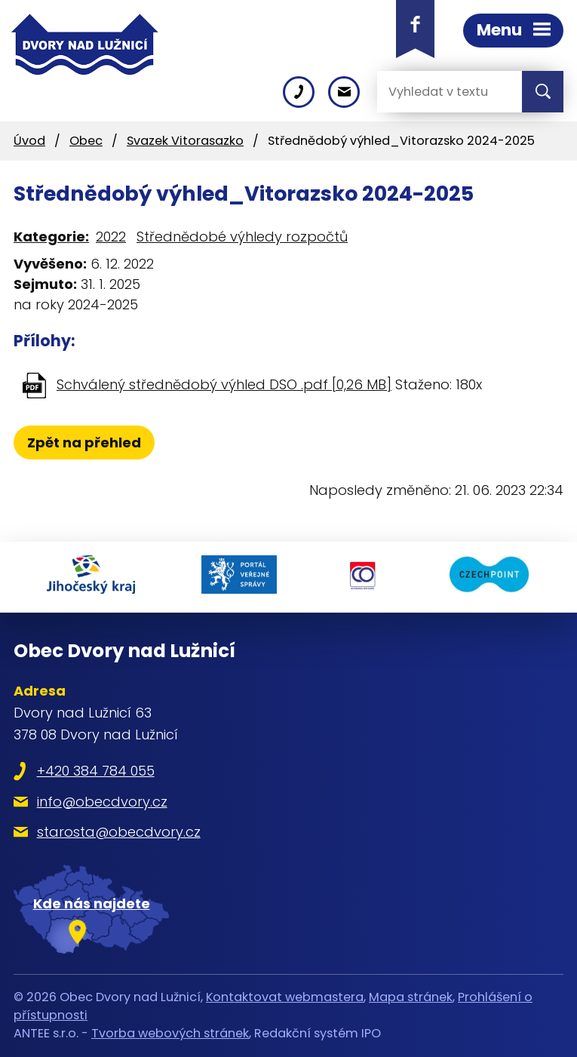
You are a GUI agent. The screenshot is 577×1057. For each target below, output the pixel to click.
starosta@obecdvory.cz (119, 831)
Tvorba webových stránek (170, 1033)
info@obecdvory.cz (102, 801)
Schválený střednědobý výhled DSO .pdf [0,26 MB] (224, 384)
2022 (111, 236)
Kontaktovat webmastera (285, 997)
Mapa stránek (411, 997)
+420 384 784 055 (96, 770)
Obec (86, 140)
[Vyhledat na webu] (437, 91)
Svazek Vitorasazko (185, 140)
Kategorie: (51, 236)
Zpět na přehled (84, 442)
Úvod (29, 140)
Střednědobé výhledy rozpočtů (242, 236)
